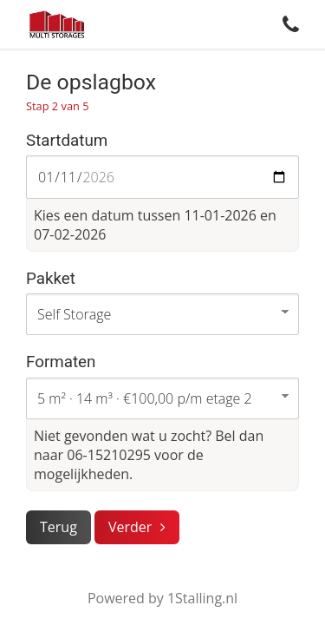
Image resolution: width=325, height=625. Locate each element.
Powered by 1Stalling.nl (162, 598)
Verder (130, 526)
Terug (58, 526)
